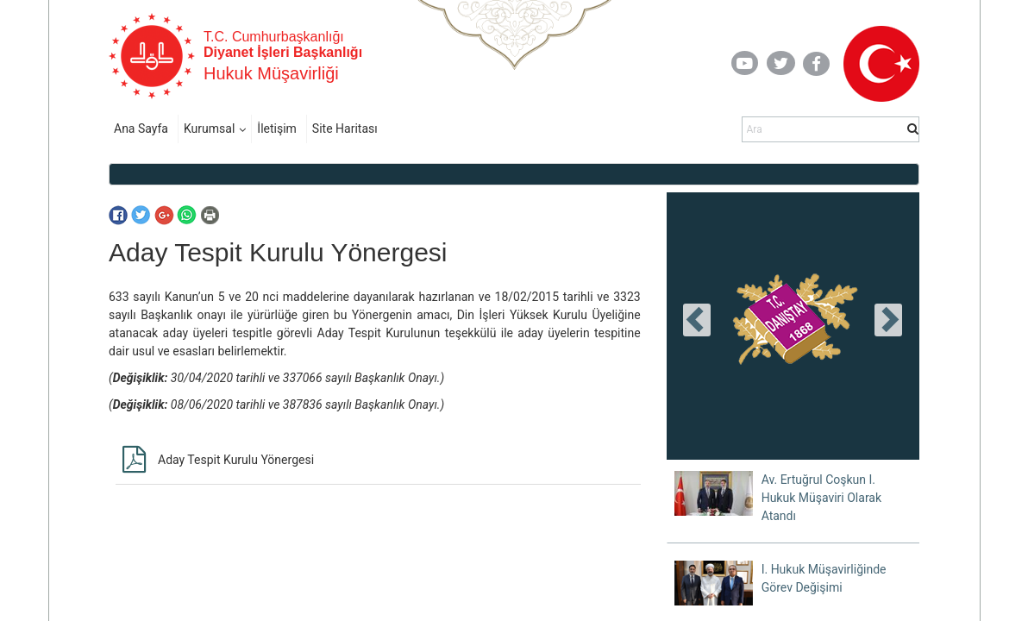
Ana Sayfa (141, 128)
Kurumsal (209, 128)
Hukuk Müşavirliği (271, 73)
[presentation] (697, 320)
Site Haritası (345, 128)
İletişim (277, 128)
